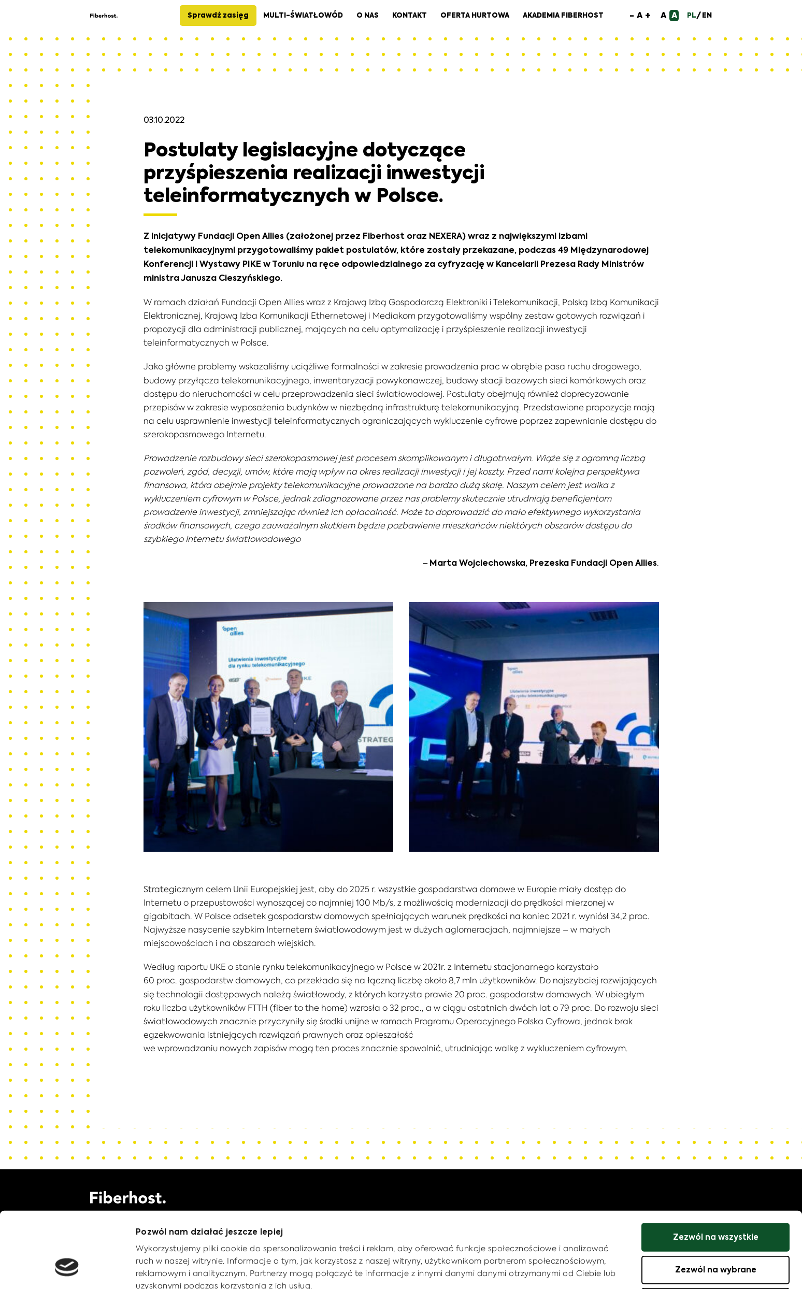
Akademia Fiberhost (563, 15)
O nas (367, 15)
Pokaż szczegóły (171, 1268)
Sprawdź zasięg (218, 15)
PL (691, 15)
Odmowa (715, 1236)
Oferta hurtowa (474, 15)
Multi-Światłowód (303, 15)
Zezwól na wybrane (715, 1204)
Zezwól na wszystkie (715, 1171)
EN (707, 15)
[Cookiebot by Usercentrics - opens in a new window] (67, 1269)
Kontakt (409, 15)
